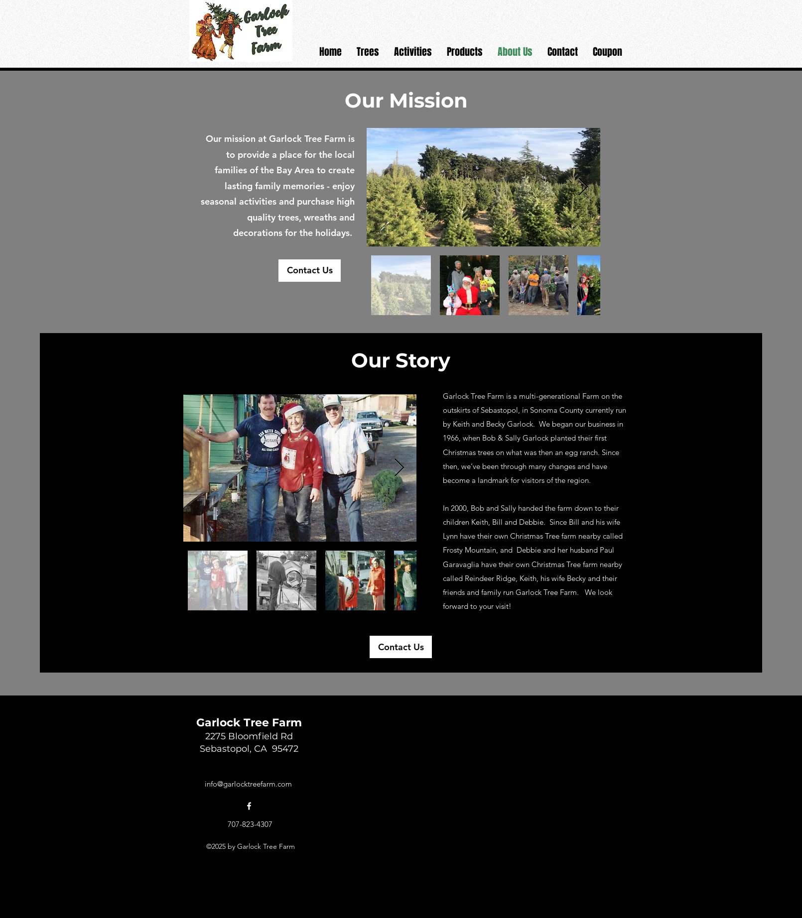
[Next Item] (399, 468)
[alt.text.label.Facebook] (249, 806)
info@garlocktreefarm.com (248, 784)
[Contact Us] (309, 270)
